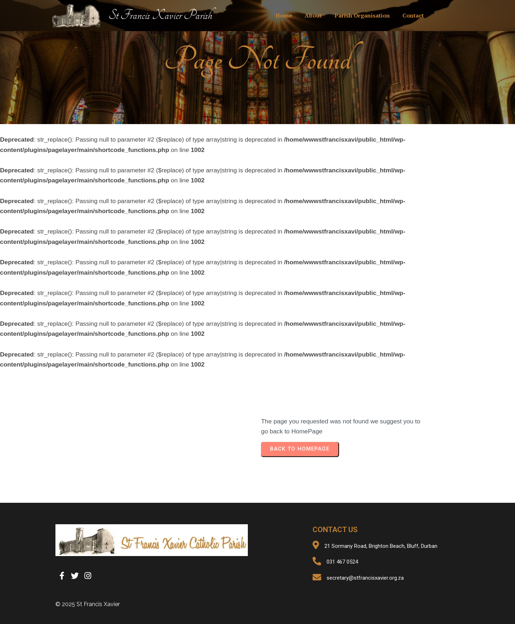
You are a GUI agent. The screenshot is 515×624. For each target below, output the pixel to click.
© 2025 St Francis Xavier (87, 604)
